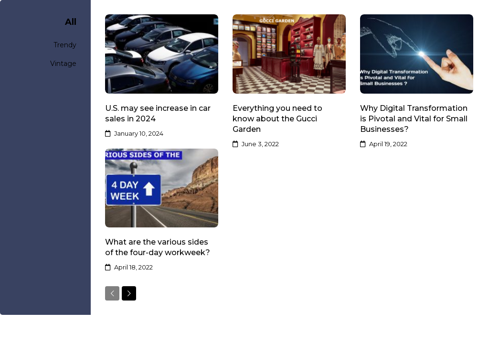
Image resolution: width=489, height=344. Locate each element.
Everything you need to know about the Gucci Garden (277, 119)
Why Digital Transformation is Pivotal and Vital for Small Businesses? (414, 119)
